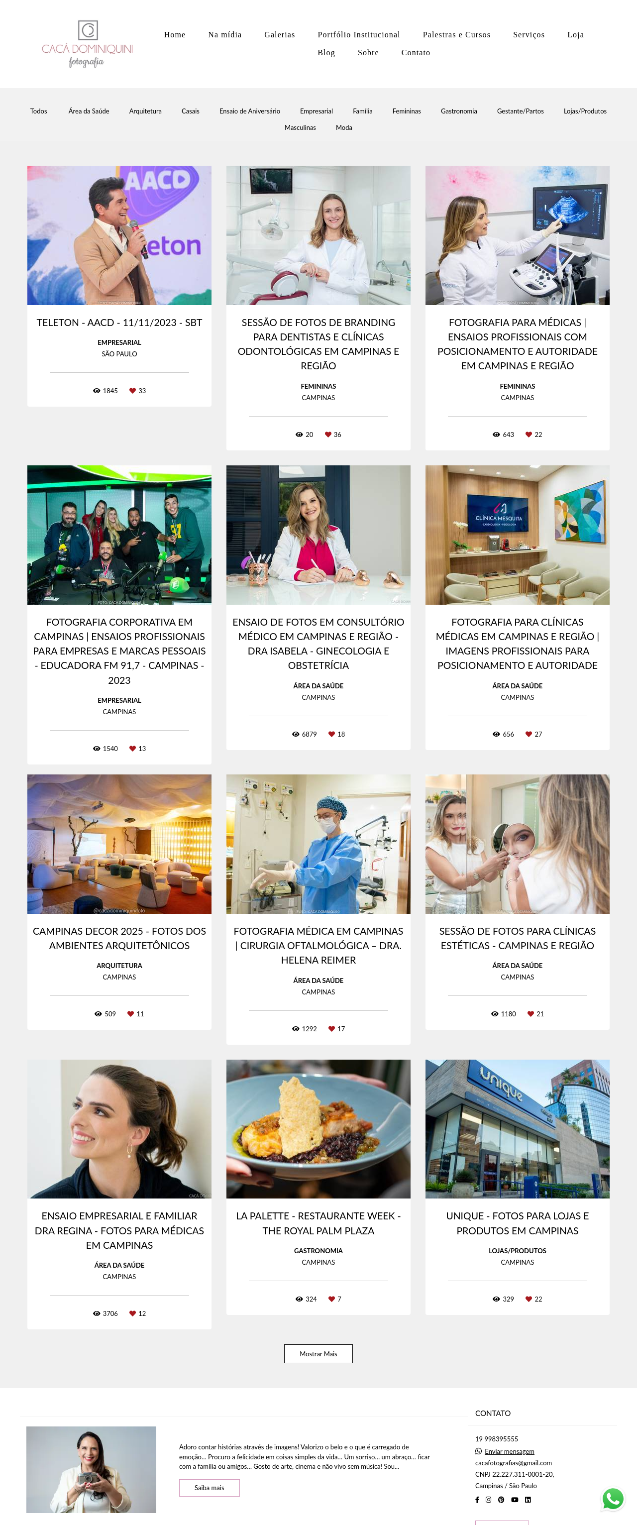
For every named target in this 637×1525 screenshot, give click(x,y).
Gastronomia (459, 111)
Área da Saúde (89, 111)
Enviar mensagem (509, 1451)
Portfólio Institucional (359, 34)
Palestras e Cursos (457, 34)
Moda (344, 127)
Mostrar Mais (318, 1354)
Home (175, 34)
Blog (326, 52)
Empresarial (316, 111)
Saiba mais (209, 1488)
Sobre (368, 52)
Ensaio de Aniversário (249, 111)
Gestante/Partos (520, 111)
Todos (38, 111)
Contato (416, 52)
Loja (575, 34)
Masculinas (300, 127)
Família (363, 111)
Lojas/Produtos (585, 111)
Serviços (529, 34)
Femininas (407, 111)
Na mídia (225, 34)
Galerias (279, 34)
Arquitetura (145, 111)
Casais (191, 111)
